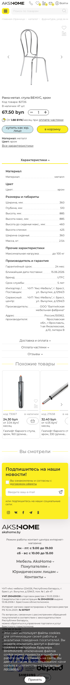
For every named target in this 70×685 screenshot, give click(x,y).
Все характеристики (17, 146)
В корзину (52, 129)
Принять (35, 679)
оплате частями (51, 120)
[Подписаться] (60, 492)
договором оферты (23, 484)
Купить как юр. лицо (17, 129)
